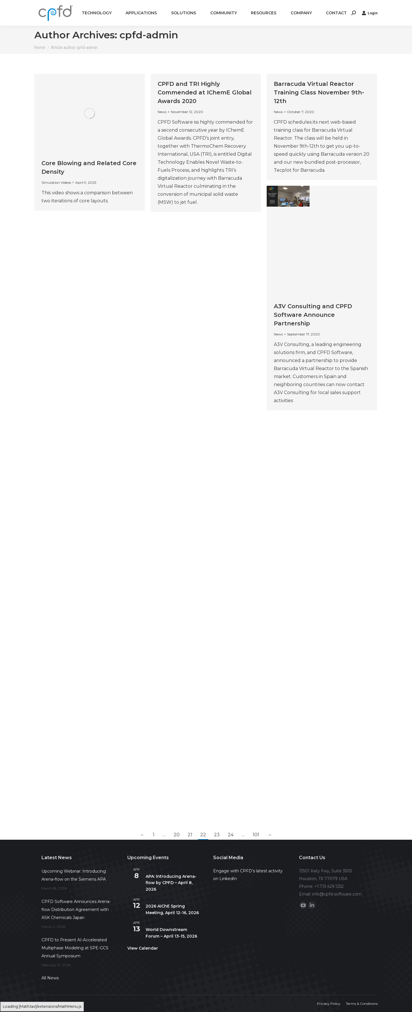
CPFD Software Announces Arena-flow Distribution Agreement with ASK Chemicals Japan (76, 909)
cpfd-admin (149, 35)
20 (177, 834)
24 (230, 834)
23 (217, 834)
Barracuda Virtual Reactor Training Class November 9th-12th (319, 92)
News (162, 112)
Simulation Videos (56, 182)
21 (190, 834)
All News (50, 978)
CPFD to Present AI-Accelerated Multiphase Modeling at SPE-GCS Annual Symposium (74, 947)
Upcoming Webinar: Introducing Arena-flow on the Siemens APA (73, 875)
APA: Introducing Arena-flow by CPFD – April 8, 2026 (171, 883)
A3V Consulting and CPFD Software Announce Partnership (313, 315)
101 (256, 834)
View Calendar (142, 948)
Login (370, 13)
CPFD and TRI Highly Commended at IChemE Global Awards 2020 (204, 92)
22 (203, 834)
